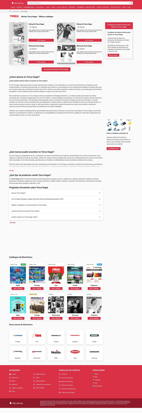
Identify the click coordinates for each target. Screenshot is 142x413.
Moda (53, 7)
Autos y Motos (115, 7)
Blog (129, 7)
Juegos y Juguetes (102, 7)
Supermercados (28, 7)
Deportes (72, 7)
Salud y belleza (62, 7)
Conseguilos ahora (113, 148)
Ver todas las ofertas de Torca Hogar (56, 97)
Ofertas (19, 7)
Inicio (13, 7)
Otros (124, 7)
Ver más (11, 226)
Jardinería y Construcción (86, 7)
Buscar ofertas (113, 55)
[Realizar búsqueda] (131, 3)
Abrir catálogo (41, 68)
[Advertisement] (56, 34)
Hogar (48, 7)
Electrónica (40, 7)
